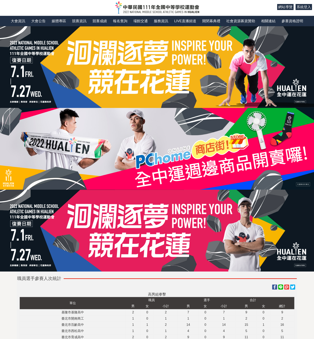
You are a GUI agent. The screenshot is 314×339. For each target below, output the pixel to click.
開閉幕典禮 (211, 21)
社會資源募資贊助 (240, 21)
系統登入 (304, 7)
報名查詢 (120, 21)
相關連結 (268, 21)
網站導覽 (285, 7)
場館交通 (140, 21)
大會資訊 (18, 21)
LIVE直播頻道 (185, 21)
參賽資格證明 (292, 21)
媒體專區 (59, 21)
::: (272, 7)
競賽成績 (100, 21)
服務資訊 (161, 21)
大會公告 (38, 21)
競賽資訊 (79, 21)
